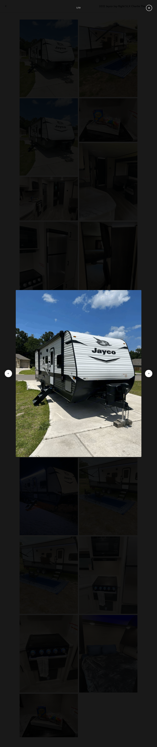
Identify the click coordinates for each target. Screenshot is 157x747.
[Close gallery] (149, 8)
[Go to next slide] (148, 373)
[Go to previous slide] (8, 373)
